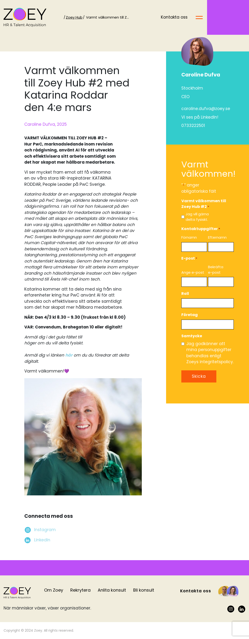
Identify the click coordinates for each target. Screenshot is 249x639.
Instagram (45, 530)
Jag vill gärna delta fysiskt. (197, 216)
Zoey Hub (77, 17)
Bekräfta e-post (215, 269)
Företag (189, 314)
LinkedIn (42, 540)
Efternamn (217, 237)
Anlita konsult (112, 590)
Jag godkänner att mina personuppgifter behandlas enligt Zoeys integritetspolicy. (210, 353)
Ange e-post (192, 272)
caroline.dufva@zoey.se (205, 108)
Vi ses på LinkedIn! (199, 117)
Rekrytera (80, 590)
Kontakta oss (216, 17)
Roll (185, 293)
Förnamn (189, 237)
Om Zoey (53, 590)
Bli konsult (143, 590)
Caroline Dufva (200, 74)
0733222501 (193, 125)
